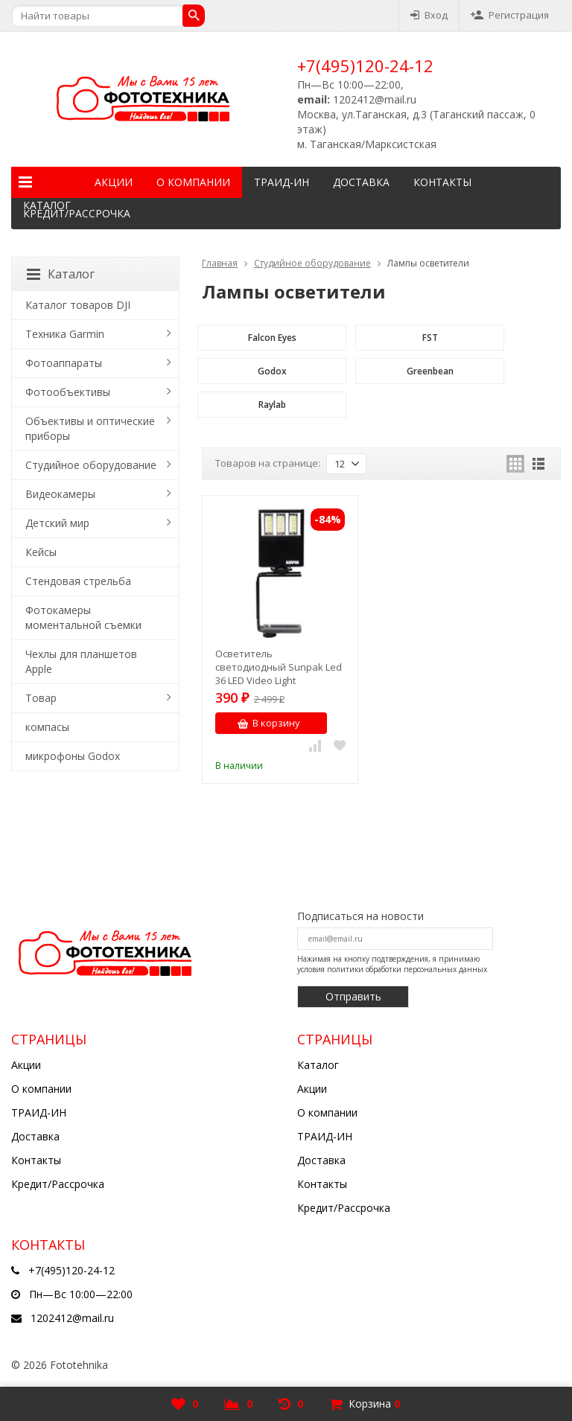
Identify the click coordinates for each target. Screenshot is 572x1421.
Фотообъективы (67, 392)
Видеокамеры (60, 494)
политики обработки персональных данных (407, 969)
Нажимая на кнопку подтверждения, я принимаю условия (392, 964)
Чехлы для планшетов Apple (81, 661)
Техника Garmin (64, 334)
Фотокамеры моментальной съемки (83, 617)
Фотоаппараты (63, 363)
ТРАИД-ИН (281, 182)
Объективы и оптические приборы (90, 428)
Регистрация (510, 15)
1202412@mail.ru (72, 1318)
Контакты (442, 182)
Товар (41, 698)
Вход (429, 15)
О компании (193, 182)
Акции (114, 182)
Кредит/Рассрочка (76, 213)
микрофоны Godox (72, 756)
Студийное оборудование (312, 263)
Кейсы (41, 552)
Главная (220, 263)
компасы (47, 727)
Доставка (361, 182)
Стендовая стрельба (78, 581)
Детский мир (57, 523)
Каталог (47, 182)
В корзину (268, 722)
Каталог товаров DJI (77, 305)
